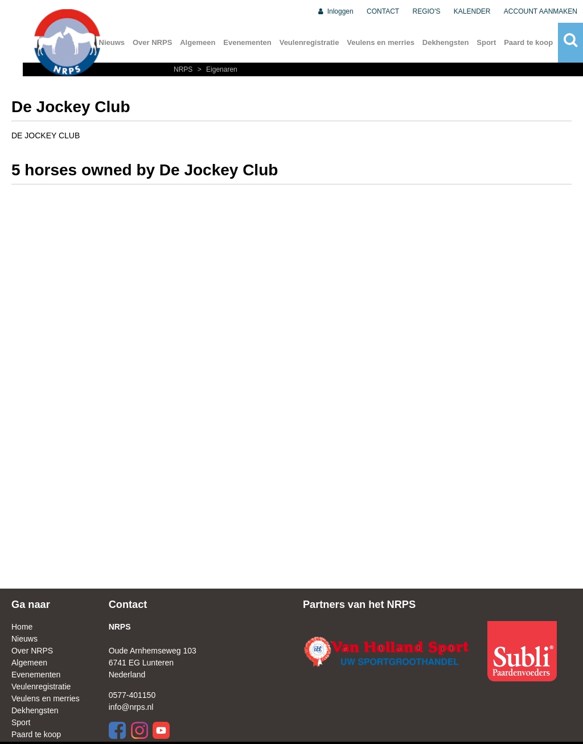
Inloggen (335, 11)
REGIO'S (427, 11)
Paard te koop (528, 42)
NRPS (184, 69)
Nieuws (24, 638)
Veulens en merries (380, 42)
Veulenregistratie (309, 42)
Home (21, 626)
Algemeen (197, 42)
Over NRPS (152, 42)
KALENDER (472, 11)
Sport (486, 42)
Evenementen (247, 42)
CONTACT (383, 11)
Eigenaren (216, 69)
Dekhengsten (445, 42)
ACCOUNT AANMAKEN (540, 11)
